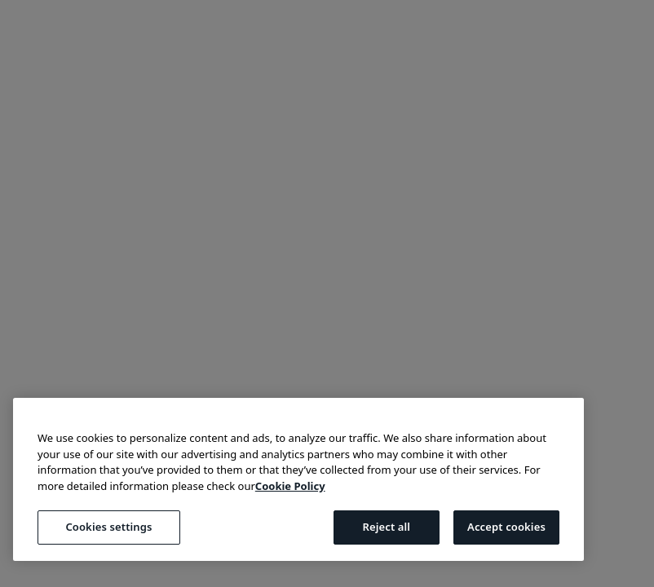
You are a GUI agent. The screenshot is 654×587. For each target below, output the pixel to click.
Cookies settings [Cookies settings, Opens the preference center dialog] (108, 526)
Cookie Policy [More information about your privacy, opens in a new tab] (290, 486)
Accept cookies (506, 526)
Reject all (386, 526)
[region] (298, 479)
